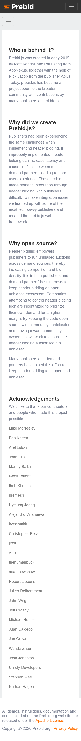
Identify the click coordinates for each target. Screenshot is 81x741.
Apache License (49, 720)
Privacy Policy (66, 728)
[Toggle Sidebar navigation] (8, 21)
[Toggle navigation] (71, 6)
